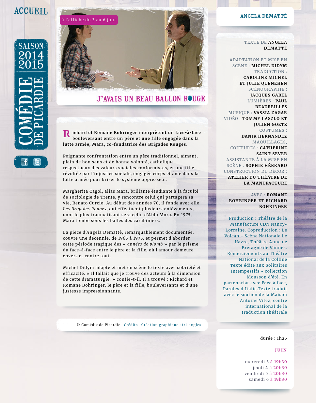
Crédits (131, 325)
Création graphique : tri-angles (171, 325)
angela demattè (264, 16)
